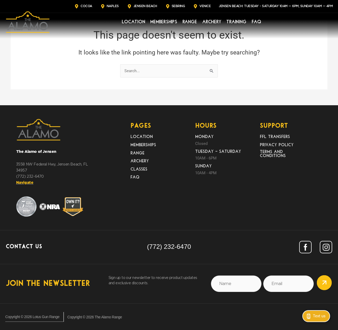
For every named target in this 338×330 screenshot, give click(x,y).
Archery (211, 22)
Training (236, 22)
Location (133, 22)
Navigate (25, 182)
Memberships (163, 22)
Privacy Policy (277, 145)
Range (189, 22)
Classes (138, 169)
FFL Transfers (275, 137)
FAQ (256, 22)
